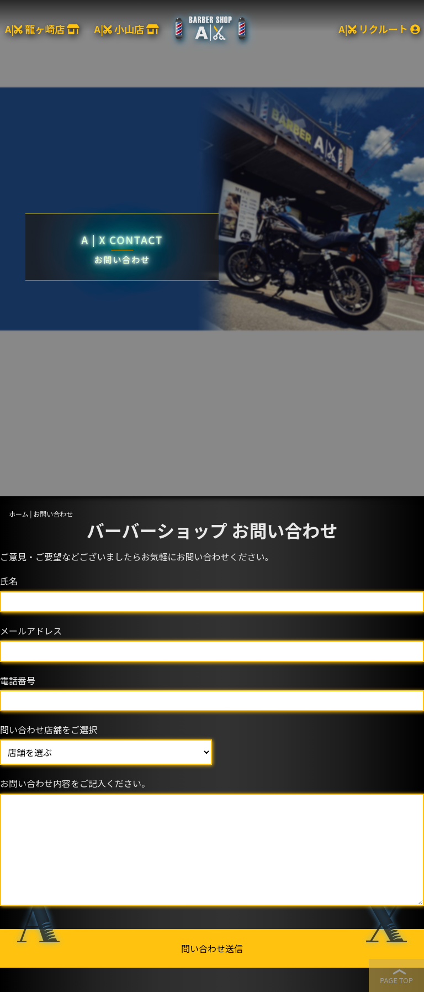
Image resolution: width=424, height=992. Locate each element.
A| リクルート (379, 29)
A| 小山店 (126, 29)
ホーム (19, 513)
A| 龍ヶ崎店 (42, 29)
